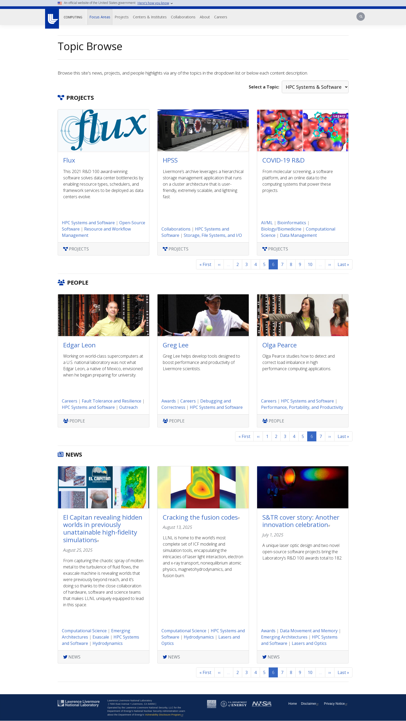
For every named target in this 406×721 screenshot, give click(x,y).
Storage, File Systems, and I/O (213, 235)
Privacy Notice (336, 704)
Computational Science (84, 631)
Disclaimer (310, 704)
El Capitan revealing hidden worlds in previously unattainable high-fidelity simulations (102, 528)
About (205, 16)
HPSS (170, 160)
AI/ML (267, 223)
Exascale (101, 637)
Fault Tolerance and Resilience (111, 401)
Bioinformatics (291, 223)
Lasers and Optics (309, 643)
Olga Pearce (279, 345)
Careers (220, 16)
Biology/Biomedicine (281, 229)
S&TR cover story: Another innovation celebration (300, 521)
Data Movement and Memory (309, 631)
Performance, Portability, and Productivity (302, 407)
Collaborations (183, 16)
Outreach (128, 407)
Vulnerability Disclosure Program (165, 714)
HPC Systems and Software (88, 223)
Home (292, 704)
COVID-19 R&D (283, 160)
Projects (122, 16)
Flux (69, 160)
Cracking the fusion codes (202, 517)
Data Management (298, 235)
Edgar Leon (79, 345)
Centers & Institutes (150, 16)
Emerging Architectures (284, 637)
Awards (168, 401)
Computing (73, 17)
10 (310, 264)
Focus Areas (99, 16)
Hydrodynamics (108, 643)
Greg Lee (175, 345)
